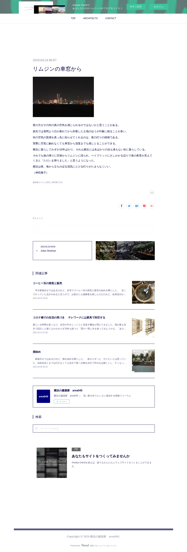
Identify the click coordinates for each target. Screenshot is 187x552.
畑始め (37, 351)
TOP (73, 18)
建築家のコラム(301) (41, 182)
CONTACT (110, 18)
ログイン (159, 6)
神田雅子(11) (57, 182)
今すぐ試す (136, 6)
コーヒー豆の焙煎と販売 (47, 283)
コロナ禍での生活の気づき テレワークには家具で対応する (69, 317)
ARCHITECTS (90, 18)
